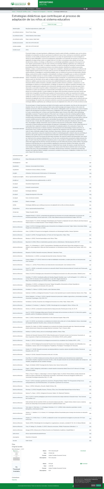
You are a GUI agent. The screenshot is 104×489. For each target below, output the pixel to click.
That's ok (98, 485)
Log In (89, 9)
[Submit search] (84, 9)
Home (13, 11)
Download (83, 451)
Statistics (38, 9)
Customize (77, 485)
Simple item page (52, 24)
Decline (93, 485)
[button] (87, 9)
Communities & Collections (19, 9)
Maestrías (49, 11)
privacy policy (92, 482)
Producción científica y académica (24, 11)
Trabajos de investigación (39, 11)
